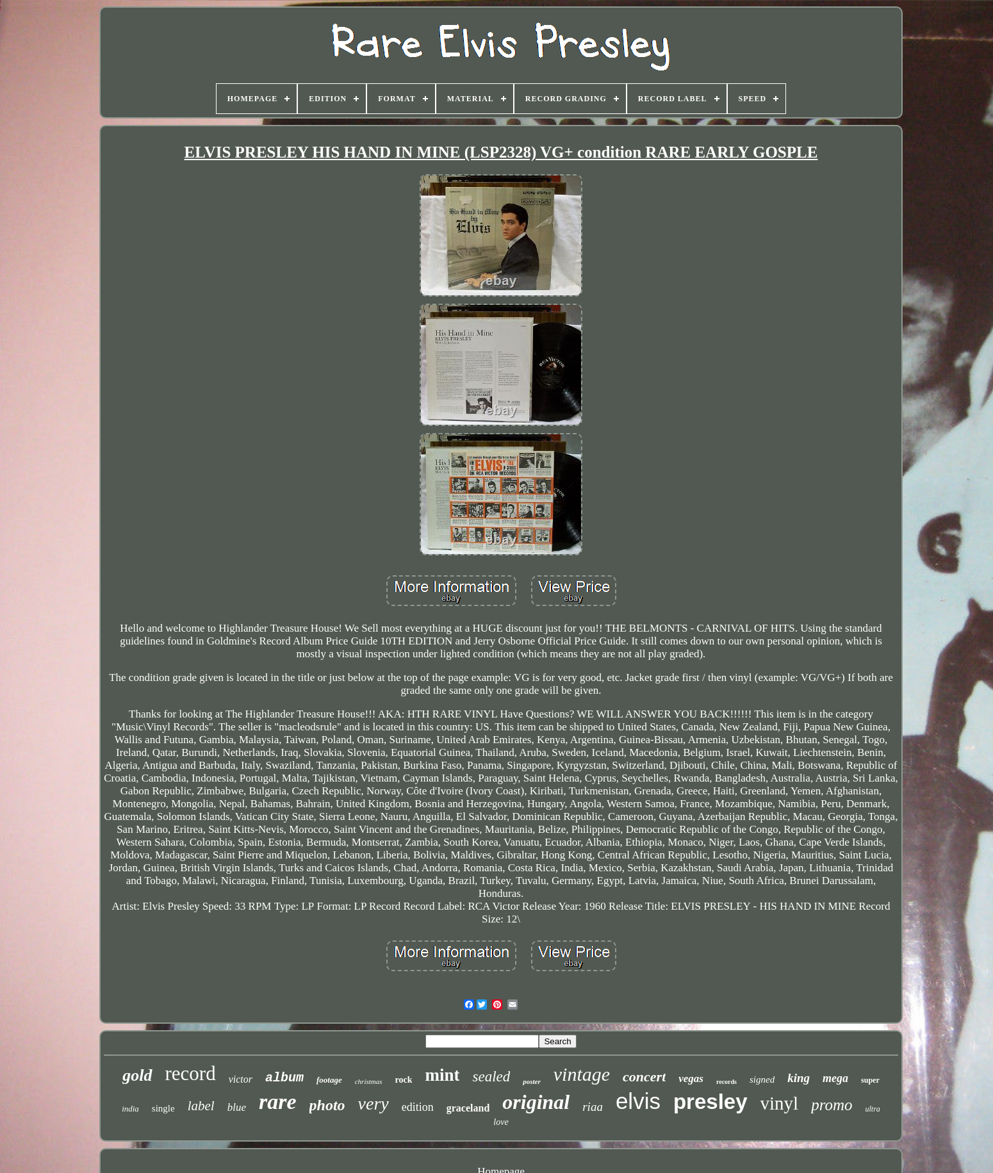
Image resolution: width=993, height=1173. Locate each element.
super (870, 1080)
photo (327, 1105)
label (201, 1105)
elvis (638, 1100)
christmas (368, 1081)
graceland (468, 1108)
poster (532, 1081)
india (130, 1108)
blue (236, 1107)
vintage (582, 1074)
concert (644, 1077)
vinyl (779, 1103)
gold (137, 1075)
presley (710, 1101)
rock (404, 1080)
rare (278, 1101)
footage (329, 1080)
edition (418, 1107)
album (284, 1077)
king (798, 1078)
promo (831, 1104)
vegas (690, 1078)
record (190, 1073)
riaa (592, 1106)
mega (835, 1078)
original (536, 1101)
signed (762, 1079)
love (500, 1122)
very (373, 1103)
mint (442, 1075)
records (726, 1081)
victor (240, 1079)
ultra (873, 1108)
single (163, 1108)
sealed (491, 1077)
